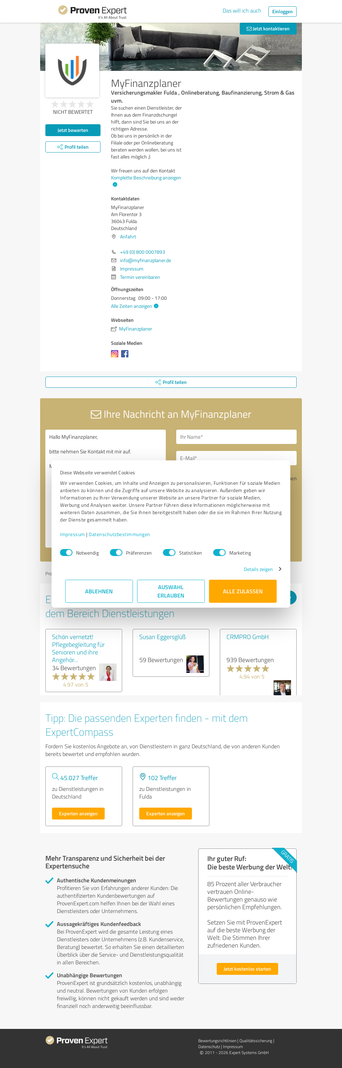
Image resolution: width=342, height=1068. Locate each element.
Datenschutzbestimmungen (125, 534)
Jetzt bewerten (73, 130)
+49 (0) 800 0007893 (142, 252)
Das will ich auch (242, 10)
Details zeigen (253, 569)
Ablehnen (99, 591)
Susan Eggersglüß (162, 636)
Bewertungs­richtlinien (217, 1041)
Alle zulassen (243, 591)
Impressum (77, 534)
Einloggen (282, 11)
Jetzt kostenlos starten (247, 968)
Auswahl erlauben (171, 591)
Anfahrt (128, 236)
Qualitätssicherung (255, 1041)
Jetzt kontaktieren (268, 28)
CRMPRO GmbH (247, 636)
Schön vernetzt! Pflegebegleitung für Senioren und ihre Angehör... (78, 648)
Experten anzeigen (78, 813)
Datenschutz (209, 1047)
